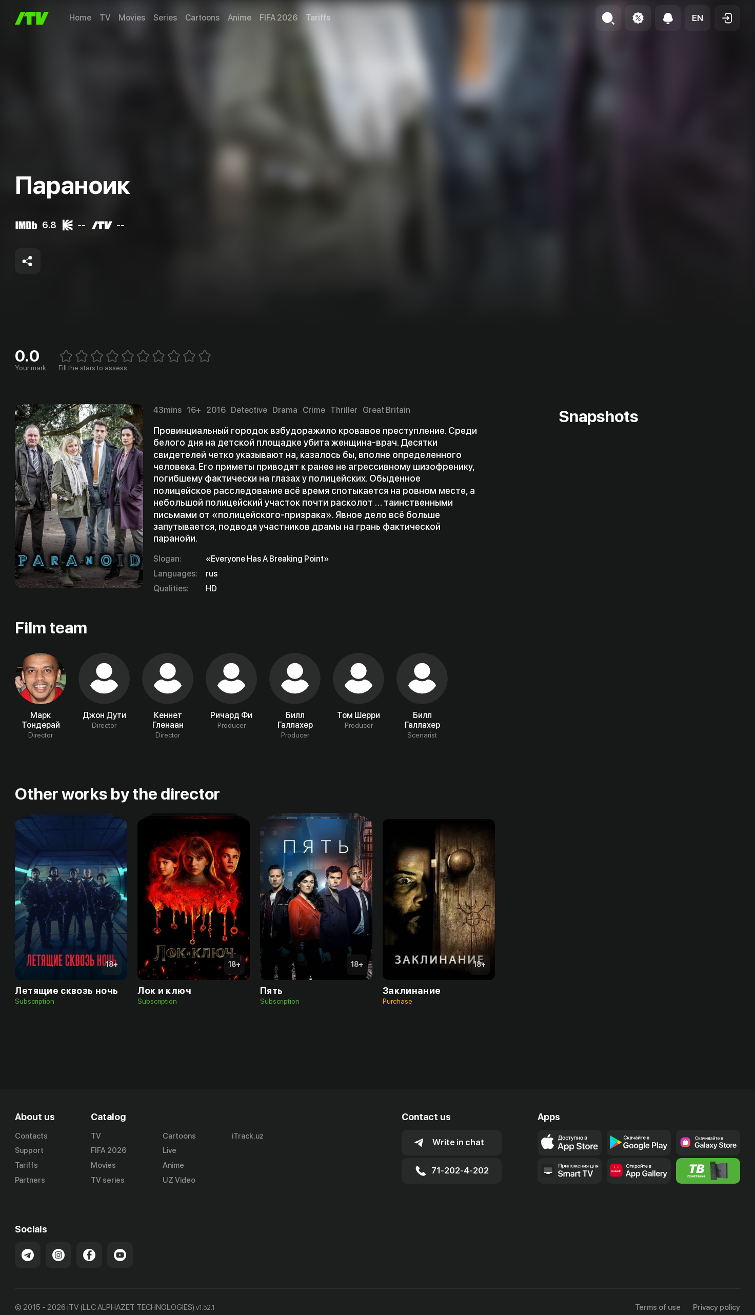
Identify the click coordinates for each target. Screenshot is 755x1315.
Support (29, 1150)
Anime (239, 18)
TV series (108, 1180)
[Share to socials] (28, 261)
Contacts (31, 1136)
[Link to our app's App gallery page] (639, 1171)
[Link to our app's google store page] (639, 1142)
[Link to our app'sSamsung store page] (708, 1142)
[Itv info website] (708, 1171)
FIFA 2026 (278, 18)
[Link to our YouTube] (120, 1255)
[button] (697, 18)
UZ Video (179, 1180)
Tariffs (318, 18)
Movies (131, 18)
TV (105, 18)
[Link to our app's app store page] (570, 1142)
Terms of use (658, 1307)
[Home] (32, 18)
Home (80, 18)
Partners (30, 1180)
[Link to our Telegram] (28, 1255)
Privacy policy (716, 1307)
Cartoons (202, 18)
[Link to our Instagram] (58, 1255)
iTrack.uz (248, 1136)
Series (165, 18)
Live (169, 1150)
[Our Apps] (570, 1171)
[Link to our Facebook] (89, 1255)
